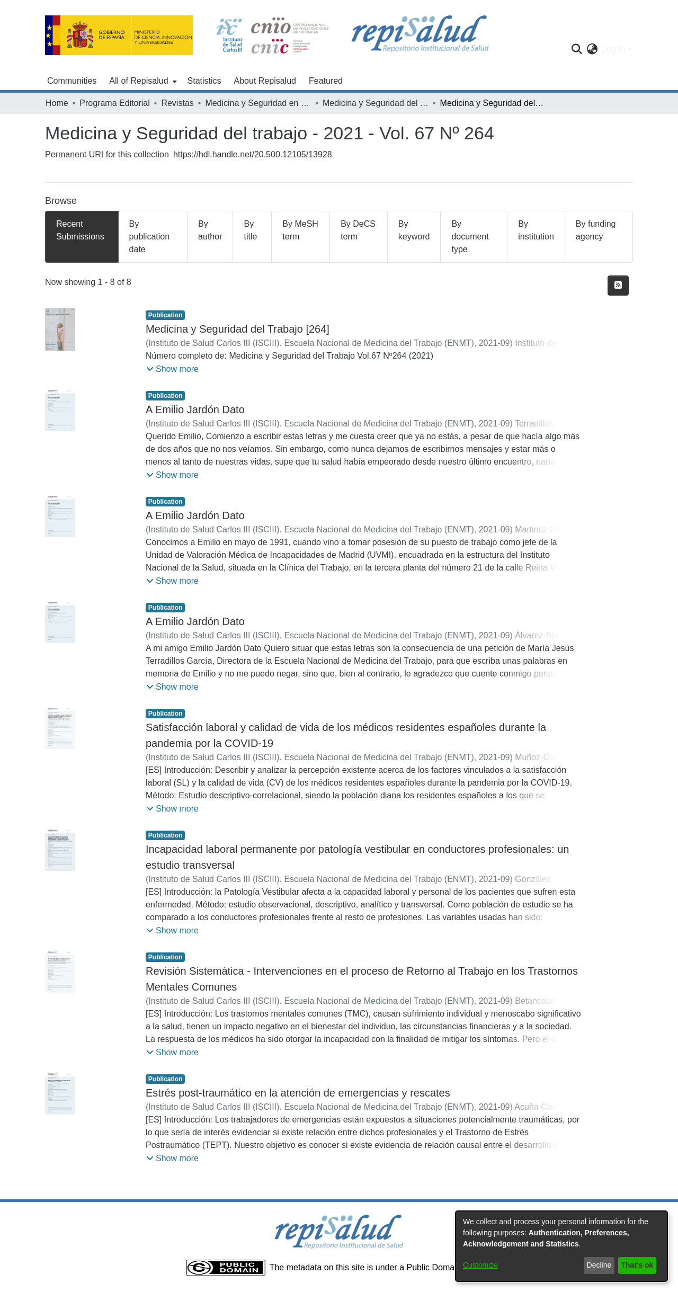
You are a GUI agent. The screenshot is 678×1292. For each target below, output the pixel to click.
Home (57, 103)
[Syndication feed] (618, 285)
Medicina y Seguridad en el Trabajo (258, 103)
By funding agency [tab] (596, 230)
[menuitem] (141, 81)
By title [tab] (250, 230)
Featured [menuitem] (326, 80)
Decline (599, 1265)
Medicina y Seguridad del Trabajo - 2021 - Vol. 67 (376, 103)
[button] (172, 369)
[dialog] (561, 1246)
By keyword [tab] (414, 230)
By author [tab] (210, 230)
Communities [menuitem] (71, 80)
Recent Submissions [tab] (80, 230)
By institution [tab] (536, 230)
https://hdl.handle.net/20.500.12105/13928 (252, 154)
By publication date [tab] (149, 236)
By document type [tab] (469, 236)
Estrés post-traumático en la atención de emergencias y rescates (298, 1093)
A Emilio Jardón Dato (195, 409)
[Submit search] (576, 49)
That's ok (637, 1265)
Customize (480, 1265)
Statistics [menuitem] (204, 80)
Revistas (177, 103)
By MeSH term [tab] (300, 230)
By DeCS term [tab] (358, 230)
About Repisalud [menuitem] (265, 80)
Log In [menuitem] (613, 49)
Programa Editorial (114, 103)
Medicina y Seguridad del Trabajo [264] (237, 329)
